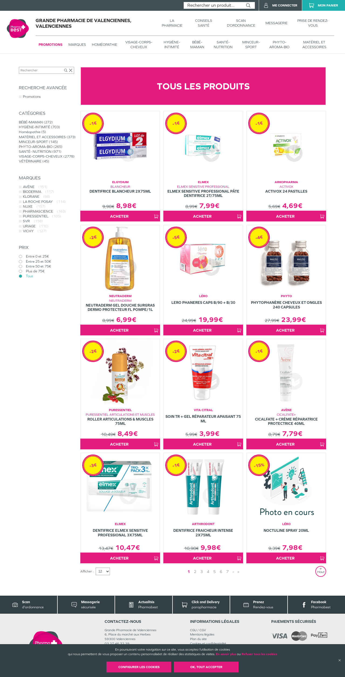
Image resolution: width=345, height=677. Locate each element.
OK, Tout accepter (206, 667)
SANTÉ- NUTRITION (223, 44)
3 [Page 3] (201, 571)
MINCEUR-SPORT (251, 44)
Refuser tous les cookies (259, 654)
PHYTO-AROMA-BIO (279, 44)
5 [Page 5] (214, 571)
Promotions (51, 45)
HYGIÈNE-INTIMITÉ (172, 44)
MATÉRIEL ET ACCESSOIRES (314, 44)
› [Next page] (233, 571)
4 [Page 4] (208, 571)
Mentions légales (202, 634)
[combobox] (213, 5)
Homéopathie (104, 45)
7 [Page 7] (227, 571)
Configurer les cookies (139, 667)
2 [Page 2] (195, 571)
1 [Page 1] (188, 571)
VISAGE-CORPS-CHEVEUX (138, 44)
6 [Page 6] (221, 571)
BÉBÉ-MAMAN (197, 44)
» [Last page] (238, 571)
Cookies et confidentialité (208, 643)
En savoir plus (226, 654)
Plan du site (198, 639)
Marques (77, 45)
